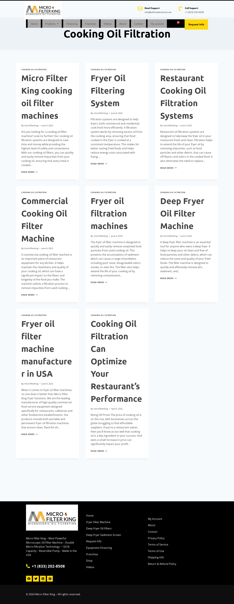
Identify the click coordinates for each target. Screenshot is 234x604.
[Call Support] (180, 8)
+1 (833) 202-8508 (194, 12)
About (122, 24)
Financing (71, 24)
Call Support (191, 7)
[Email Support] (140, 8)
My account (157, 24)
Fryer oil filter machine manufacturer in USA (46, 350)
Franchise (90, 24)
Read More (29, 173)
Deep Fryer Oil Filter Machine (182, 215)
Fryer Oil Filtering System (108, 92)
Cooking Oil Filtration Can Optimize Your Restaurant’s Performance (116, 363)
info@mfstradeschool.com (158, 12)
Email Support (152, 7)
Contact (138, 24)
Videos (108, 24)
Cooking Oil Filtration (33, 71)
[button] (52, 24)
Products (52, 24)
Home (34, 24)
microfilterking (31, 127)
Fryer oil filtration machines (109, 215)
